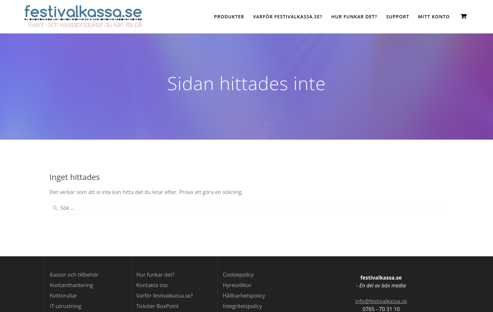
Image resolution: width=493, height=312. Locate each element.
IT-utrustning (65, 306)
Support (397, 16)
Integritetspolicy (242, 306)
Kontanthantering (71, 285)
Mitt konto (434, 16)
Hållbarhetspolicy (244, 295)
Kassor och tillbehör (74, 274)
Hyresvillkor (237, 285)
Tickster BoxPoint (157, 306)
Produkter (229, 16)
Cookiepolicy (238, 274)
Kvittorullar (63, 295)
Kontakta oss (152, 285)
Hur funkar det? (354, 16)
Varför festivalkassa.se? (287, 16)
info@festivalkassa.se (381, 301)
